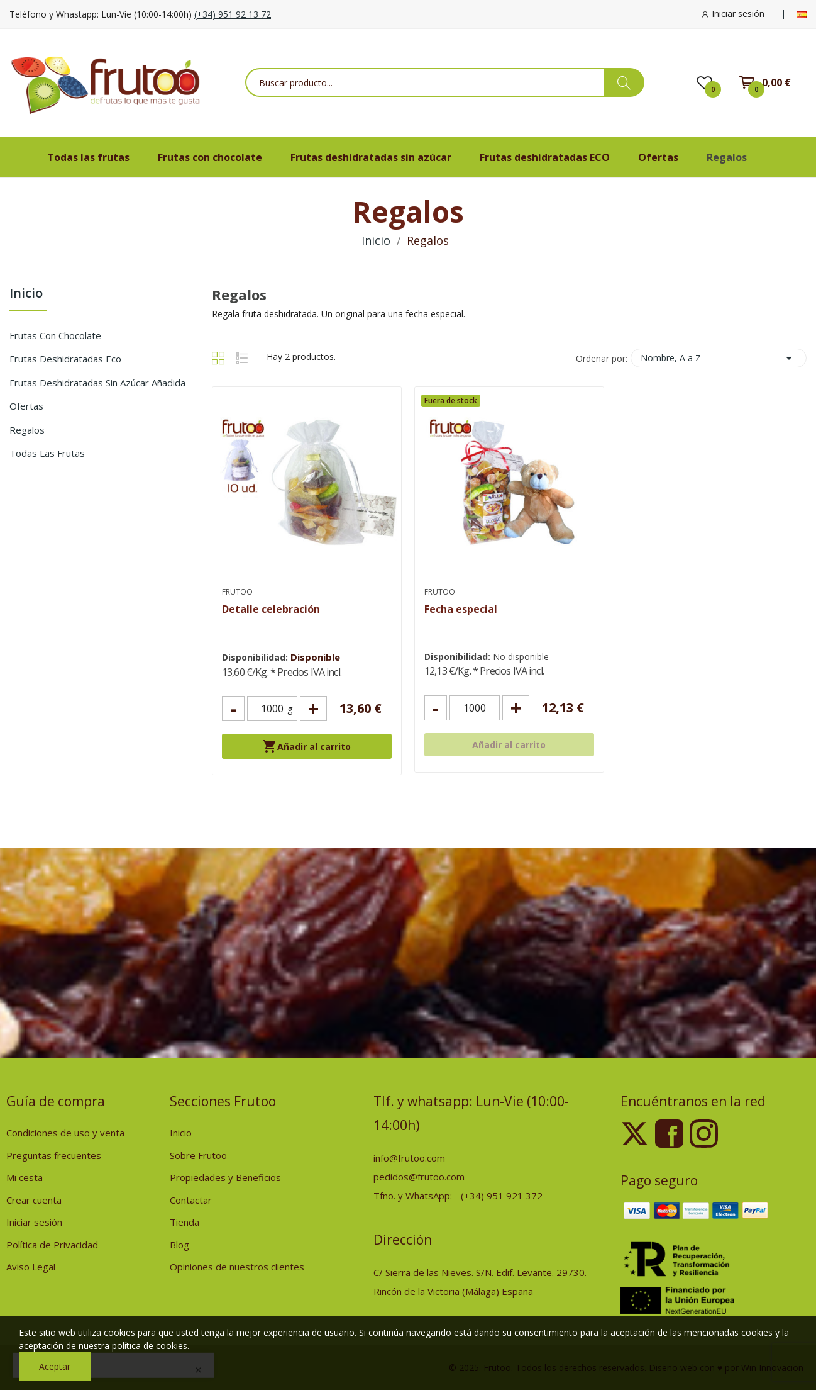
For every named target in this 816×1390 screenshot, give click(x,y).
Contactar (191, 1200)
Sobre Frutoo (198, 1155)
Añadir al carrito (306, 746)
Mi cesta (24, 1177)
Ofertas (26, 406)
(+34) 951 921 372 (502, 1195)
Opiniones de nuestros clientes (237, 1266)
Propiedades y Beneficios (225, 1177)
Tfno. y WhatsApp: (414, 1195)
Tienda (184, 1222)
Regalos (27, 429)
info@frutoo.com (409, 1158)
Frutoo (237, 592)
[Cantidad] (272, 708)
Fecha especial (460, 609)
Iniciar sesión (34, 1222)
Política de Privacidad (52, 1244)
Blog (179, 1244)
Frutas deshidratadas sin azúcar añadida (97, 382)
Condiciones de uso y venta (65, 1132)
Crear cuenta (34, 1200)
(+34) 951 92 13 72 (232, 14)
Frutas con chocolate (55, 335)
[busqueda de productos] (624, 82)
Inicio (26, 294)
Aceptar (54, 1366)
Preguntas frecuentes (53, 1155)
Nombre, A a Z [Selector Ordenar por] (719, 358)
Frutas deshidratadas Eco (65, 358)
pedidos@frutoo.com (419, 1176)
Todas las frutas (47, 453)
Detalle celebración (271, 609)
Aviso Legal (30, 1266)
